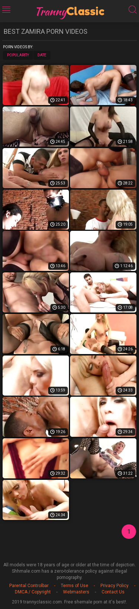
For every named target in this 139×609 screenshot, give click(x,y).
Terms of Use (74, 585)
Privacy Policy (114, 585)
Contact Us (113, 592)
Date (41, 55)
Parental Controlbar (29, 585)
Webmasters (76, 592)
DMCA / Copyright (33, 592)
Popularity (18, 55)
